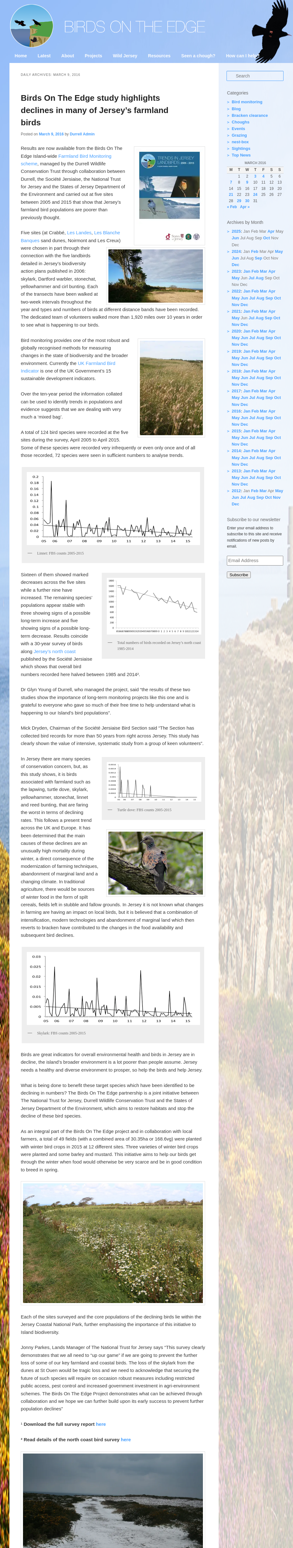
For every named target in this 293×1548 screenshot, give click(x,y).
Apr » (245, 207)
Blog (236, 108)
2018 (236, 371)
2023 (236, 271)
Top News (241, 155)
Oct (266, 238)
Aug (259, 278)
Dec (235, 264)
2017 (236, 391)
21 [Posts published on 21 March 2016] (231, 194)
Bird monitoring (247, 102)
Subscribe (238, 574)
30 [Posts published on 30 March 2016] (247, 201)
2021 (236, 311)
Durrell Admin (82, 134)
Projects (93, 55)
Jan (246, 271)
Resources (159, 55)
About (67, 55)
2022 (236, 291)
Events (238, 128)
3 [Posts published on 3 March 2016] (255, 176)
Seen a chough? (198, 55)
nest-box (240, 141)
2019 (236, 351)
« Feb (232, 207)
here (101, 1424)
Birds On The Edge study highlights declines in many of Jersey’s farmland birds (95, 110)
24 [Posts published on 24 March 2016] (255, 194)
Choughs (240, 122)
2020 (236, 331)
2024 (236, 251)
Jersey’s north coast (55, 651)
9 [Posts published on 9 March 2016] (247, 182)
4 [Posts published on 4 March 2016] (263, 176)
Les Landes (79, 232)
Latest (43, 55)
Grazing (239, 135)
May (279, 251)
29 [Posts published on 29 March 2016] (239, 201)
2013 (236, 471)
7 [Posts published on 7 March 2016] (231, 182)
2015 (236, 431)
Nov (235, 304)
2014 (236, 450)
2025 (236, 231)
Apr (270, 231)
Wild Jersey (125, 55)
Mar (263, 271)
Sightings (241, 148)
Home (21, 55)
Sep (258, 258)
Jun (235, 238)
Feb (254, 251)
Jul (252, 278)
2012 (236, 490)
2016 (236, 411)
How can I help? (243, 55)
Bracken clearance (250, 115)
